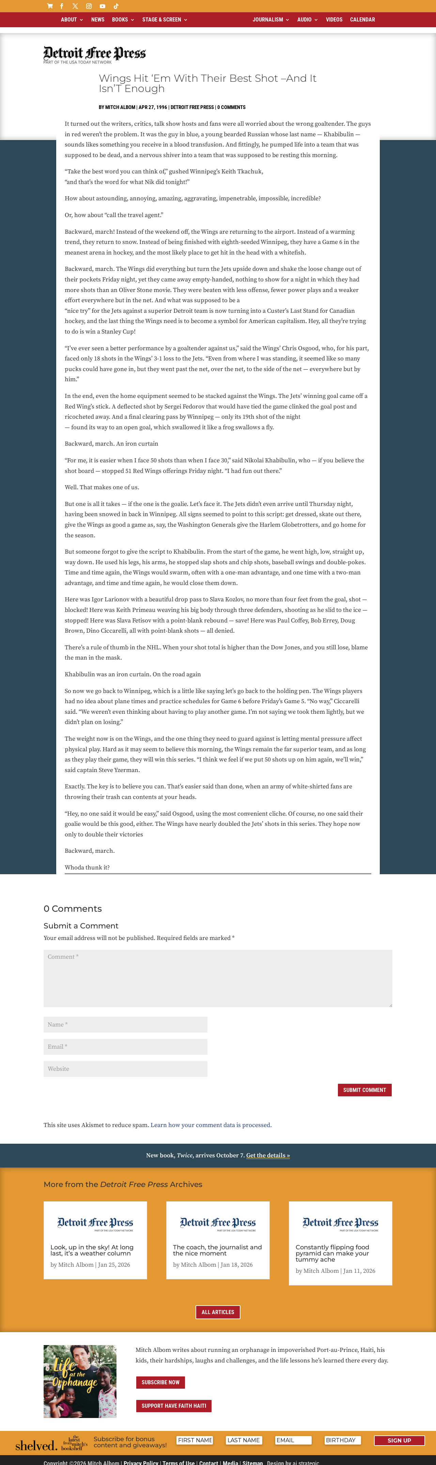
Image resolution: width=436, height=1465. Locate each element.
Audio (304, 19)
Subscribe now (161, 1376)
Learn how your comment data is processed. (211, 1119)
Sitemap (253, 1457)
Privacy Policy (141, 1457)
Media (230, 1457)
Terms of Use (178, 1457)
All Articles (218, 1306)
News (98, 19)
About (69, 19)
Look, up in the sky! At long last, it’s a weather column (92, 1244)
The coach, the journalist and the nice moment (217, 1244)
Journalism (268, 19)
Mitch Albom (120, 101)
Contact (208, 1457)
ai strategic (306, 1457)
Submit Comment (364, 1084)
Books (120, 19)
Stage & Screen (161, 19)
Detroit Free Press (192, 101)
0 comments (231, 101)
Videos (334, 19)
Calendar (362, 19)
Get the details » (268, 1150)
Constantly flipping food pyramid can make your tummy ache (332, 1248)
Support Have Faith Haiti (174, 1400)
